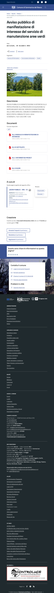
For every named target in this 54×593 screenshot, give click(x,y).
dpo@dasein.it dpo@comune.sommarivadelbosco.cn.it (24, 469)
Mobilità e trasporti (12, 358)
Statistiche (9, 514)
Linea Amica (10, 556)
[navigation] (3, 7)
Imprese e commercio (12, 355)
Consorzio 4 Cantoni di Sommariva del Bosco (18, 554)
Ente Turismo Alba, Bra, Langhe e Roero (17, 539)
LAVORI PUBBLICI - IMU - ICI (18, 189)
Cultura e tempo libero (12, 348)
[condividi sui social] (11, 51)
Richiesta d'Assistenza (12, 494)
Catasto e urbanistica (12, 345)
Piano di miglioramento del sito (15, 484)
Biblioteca (9, 380)
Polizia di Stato (10, 541)
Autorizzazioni (10, 343)
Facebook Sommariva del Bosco (15, 536)
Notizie (19, 14)
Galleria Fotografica (12, 404)
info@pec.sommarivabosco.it (17, 427)
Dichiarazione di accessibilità (14, 482)
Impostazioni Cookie (12, 507)
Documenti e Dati (11, 316)
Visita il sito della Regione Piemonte (16, 549)
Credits (8, 509)
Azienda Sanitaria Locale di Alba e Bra (16, 546)
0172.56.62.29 (13, 422)
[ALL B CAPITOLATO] (10, 147)
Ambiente (9, 335)
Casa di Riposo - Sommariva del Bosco (17, 544)
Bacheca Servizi (11, 497)
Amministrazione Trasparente (14, 479)
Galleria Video (10, 406)
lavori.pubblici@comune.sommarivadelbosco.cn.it (18, 200)
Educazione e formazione (13, 350)
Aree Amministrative (12, 311)
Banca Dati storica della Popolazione (16, 559)
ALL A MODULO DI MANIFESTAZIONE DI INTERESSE (25, 135)
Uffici (8, 314)
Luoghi (8, 399)
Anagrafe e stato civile (12, 338)
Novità (13, 14)
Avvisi (8, 387)
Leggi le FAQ (10, 487)
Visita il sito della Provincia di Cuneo (16, 551)
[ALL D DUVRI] (10, 168)
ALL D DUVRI (16, 168)
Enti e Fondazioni (11, 319)
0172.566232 (19, 196)
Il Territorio (9, 401)
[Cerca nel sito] (45, 7)
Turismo (9, 366)
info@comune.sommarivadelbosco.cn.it (20, 429)
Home (8, 14)
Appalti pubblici (11, 340)
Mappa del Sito (11, 517)
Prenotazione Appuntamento (14, 489)
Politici (8, 324)
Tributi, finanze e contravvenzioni (15, 363)
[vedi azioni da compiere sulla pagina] (19, 51)
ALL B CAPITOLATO (18, 147)
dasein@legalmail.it (14, 471)
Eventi (8, 396)
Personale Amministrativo (13, 321)
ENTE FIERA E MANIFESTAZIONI (15, 531)
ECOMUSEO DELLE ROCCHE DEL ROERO (18, 529)
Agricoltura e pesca (12, 333)
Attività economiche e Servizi (14, 409)
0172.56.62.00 (13, 420)
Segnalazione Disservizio (13, 492)
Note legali (9, 504)
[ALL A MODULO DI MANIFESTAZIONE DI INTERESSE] (10, 135)
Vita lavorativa (10, 368)
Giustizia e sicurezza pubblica (14, 353)
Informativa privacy (12, 502)
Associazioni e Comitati (13, 411)
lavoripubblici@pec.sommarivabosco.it (18, 204)
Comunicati (10, 382)
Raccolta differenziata (12, 534)
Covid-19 (9, 385)
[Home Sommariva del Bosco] (26, 7)
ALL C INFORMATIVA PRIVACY (22, 157)
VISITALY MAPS (11, 526)
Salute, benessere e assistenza (15, 360)
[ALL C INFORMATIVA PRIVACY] (10, 158)
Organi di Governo (11, 309)
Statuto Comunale (11, 499)
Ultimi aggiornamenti (12, 512)
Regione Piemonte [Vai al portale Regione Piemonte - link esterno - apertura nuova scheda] (11, 2)
